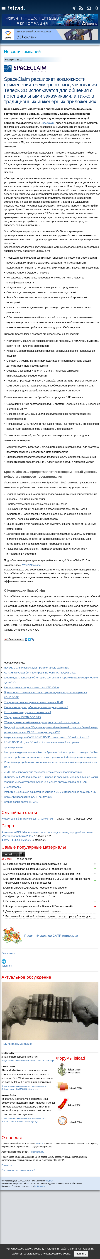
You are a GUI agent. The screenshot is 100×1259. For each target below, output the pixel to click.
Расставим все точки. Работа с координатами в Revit (36, 863)
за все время (24, 858)
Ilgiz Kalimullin (8, 1053)
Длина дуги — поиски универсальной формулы (33, 911)
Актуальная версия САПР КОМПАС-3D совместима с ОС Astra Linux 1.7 (46, 737)
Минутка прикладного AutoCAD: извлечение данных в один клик (43, 873)
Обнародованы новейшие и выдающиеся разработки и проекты (42, 722)
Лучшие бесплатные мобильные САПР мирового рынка (38, 868)
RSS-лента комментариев (17, 1043)
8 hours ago (48, 1060)
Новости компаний (22, 51)
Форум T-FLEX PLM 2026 (16, 840)
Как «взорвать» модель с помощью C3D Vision (31, 687)
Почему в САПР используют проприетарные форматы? (36, 667)
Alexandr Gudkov (9, 1095)
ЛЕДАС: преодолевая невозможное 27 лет (22, 1060)
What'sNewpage (31, 565)
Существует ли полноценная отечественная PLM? (33, 702)
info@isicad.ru (37, 1152)
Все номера (8, 953)
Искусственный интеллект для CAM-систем (27, 818)
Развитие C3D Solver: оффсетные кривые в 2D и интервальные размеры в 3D (50, 791)
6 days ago (33, 1089)
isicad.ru (39, 1143)
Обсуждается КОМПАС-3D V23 (22, 717)
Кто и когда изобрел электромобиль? (27, 901)
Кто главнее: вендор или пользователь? (27, 712)
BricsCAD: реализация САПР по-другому (28, 796)
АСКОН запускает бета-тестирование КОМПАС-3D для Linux (40, 672)
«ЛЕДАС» (49, 1181)
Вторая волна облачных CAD (21, 801)
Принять (81, 1253)
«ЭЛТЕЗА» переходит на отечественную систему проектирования (43, 772)
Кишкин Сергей (8, 1067)
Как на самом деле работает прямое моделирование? (36, 707)
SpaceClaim (47, 123)
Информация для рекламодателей (18, 1170)
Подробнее (7, 1165)
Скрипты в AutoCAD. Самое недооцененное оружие (36, 887)
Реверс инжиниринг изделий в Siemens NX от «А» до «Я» (39, 906)
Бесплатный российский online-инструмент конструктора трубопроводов (48, 916)
